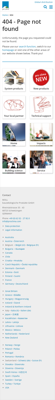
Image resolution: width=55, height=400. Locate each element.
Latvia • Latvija (12, 322)
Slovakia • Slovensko (14, 364)
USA (7, 387)
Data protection (12, 226)
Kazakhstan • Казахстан (16, 318)
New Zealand (11, 337)
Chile (7, 256)
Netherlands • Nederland (17, 333)
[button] (45, 7)
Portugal (9, 352)
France (8, 280)
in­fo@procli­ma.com (11, 221)
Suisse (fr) (37, 360)
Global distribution (44, 2)
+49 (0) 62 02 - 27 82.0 (19, 218)
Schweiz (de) (24, 360)
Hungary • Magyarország (17, 298)
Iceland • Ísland (12, 302)
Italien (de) (26, 310)
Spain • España (12, 376)
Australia (9, 237)
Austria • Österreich (14, 241)
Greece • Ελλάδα (13, 295)
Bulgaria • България (15, 249)
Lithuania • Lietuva (14, 326)
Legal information (13, 230)
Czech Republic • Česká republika (21, 264)
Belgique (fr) (33, 245)
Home (5, 15)
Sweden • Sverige (13, 379)
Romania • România (14, 356)
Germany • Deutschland (16, 283)
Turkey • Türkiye (13, 383)
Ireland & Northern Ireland (18, 306)
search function (27, 46)
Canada (8, 252)
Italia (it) (15, 310)
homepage (8, 50)
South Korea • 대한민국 (16, 372)
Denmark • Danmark (15, 268)
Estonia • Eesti (12, 272)
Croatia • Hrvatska (13, 260)
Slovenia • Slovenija (14, 368)
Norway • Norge (12, 345)
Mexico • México (13, 329)
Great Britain (11, 291)
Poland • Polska (12, 348)
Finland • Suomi (12, 276)
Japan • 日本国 (12, 314)
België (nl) (20, 245)
